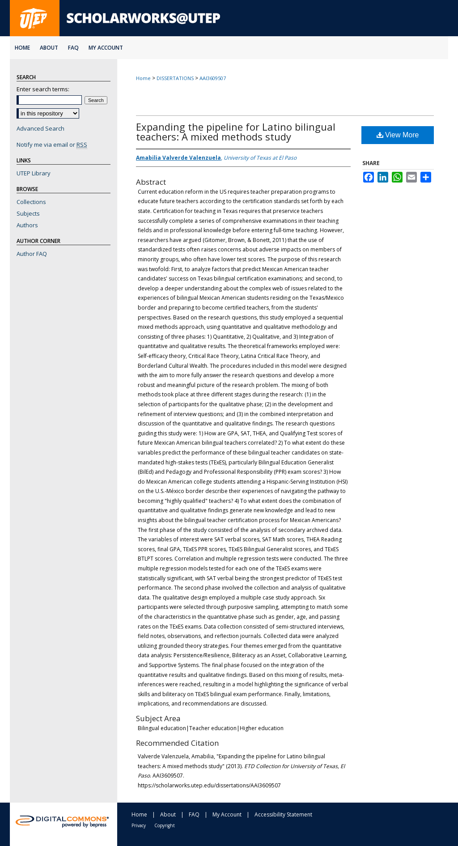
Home (143, 78)
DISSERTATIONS (175, 78)
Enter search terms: (43, 89)
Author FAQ (32, 254)
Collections (31, 202)
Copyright (164, 825)
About (168, 814)
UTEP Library (34, 173)
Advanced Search (40, 128)
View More (398, 135)
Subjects (28, 213)
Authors (27, 225)
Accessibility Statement (283, 814)
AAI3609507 (212, 78)
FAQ (194, 814)
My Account (227, 814)
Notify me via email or (52, 144)
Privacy (138, 825)
